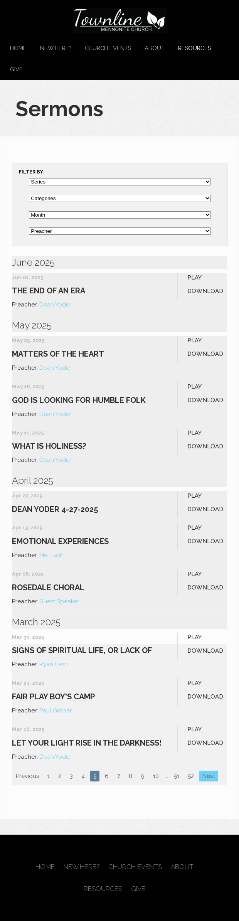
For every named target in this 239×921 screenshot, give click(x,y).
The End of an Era (48, 290)
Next (208, 776)
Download (205, 291)
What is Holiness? (49, 446)
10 (156, 776)
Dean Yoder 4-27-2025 (55, 509)
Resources (194, 48)
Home (18, 48)
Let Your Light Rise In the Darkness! (87, 743)
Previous (27, 776)
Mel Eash (51, 555)
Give (16, 69)
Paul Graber (55, 710)
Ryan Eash (53, 664)
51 (176, 776)
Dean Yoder (55, 304)
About (155, 48)
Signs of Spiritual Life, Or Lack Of (82, 650)
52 (191, 776)
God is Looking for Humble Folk (79, 400)
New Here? (55, 48)
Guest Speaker (59, 601)
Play (194, 277)
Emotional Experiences (60, 541)
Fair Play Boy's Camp (53, 696)
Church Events (108, 48)
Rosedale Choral (48, 587)
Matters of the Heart (58, 354)
